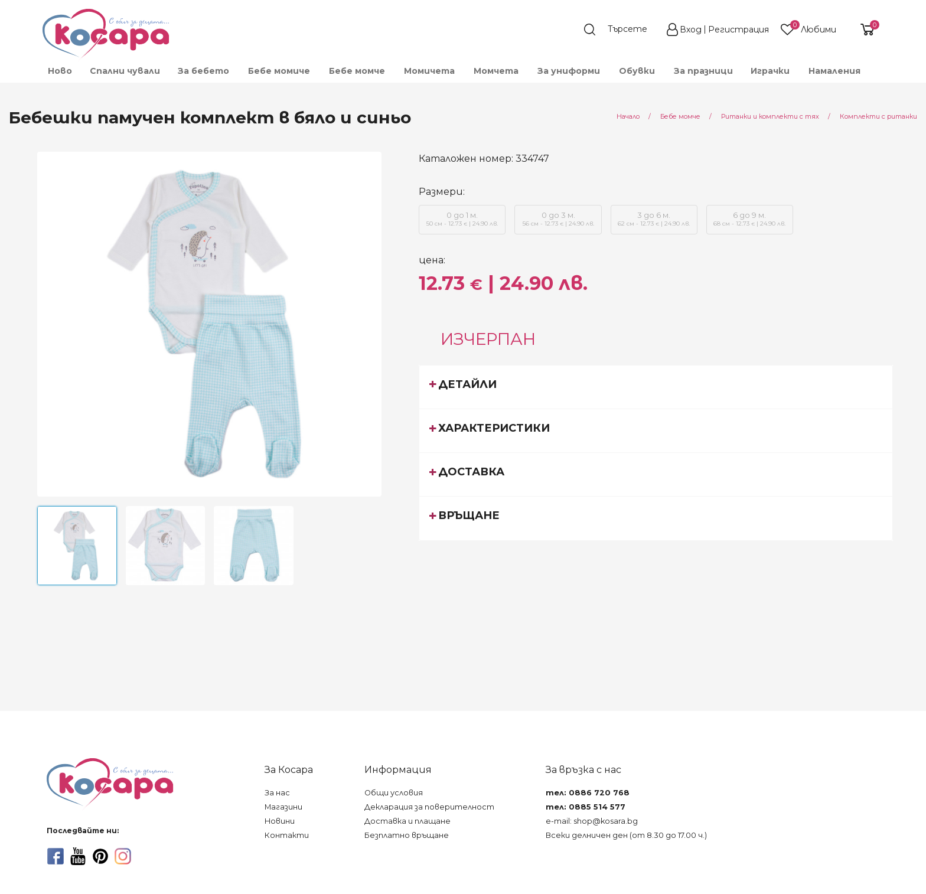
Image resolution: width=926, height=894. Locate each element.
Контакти (287, 835)
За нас (277, 792)
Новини (280, 821)
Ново (60, 71)
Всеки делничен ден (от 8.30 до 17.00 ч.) (626, 835)
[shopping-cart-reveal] (863, 29)
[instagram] (123, 856)
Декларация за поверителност (429, 806)
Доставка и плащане (407, 821)
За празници (703, 71)
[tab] (656, 387)
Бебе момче (357, 71)
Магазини (283, 806)
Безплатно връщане (406, 835)
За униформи (568, 71)
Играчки (770, 71)
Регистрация (738, 29)
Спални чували (125, 71)
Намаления (834, 71)
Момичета (429, 71)
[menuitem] (59, 70)
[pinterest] (100, 856)
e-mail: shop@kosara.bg (592, 821)
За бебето (203, 71)
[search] (621, 29)
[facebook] (55, 856)
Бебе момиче (279, 71)
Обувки (637, 71)
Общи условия (393, 792)
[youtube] (78, 856)
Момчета (496, 71)
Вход (691, 29)
